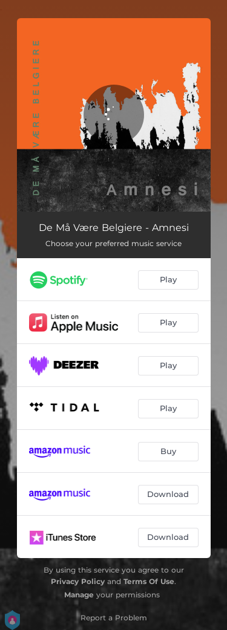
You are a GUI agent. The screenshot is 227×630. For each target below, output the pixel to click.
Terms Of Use (148, 581)
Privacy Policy (78, 581)
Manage (79, 594)
